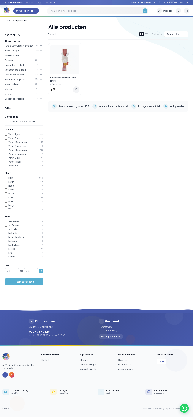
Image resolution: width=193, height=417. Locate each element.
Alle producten (13, 41)
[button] (184, 408)
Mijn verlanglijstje (88, 369)
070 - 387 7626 (46, 2)
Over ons (122, 360)
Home (7, 20)
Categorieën (26, 10)
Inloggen (84, 360)
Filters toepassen (24, 281)
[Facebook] (5, 375)
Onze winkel (170, 2)
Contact (184, 2)
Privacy (5, 408)
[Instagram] (11, 375)
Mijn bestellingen (88, 364)
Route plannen (110, 336)
